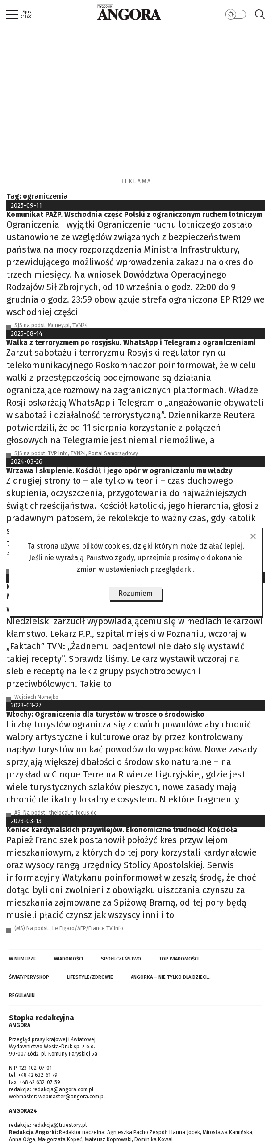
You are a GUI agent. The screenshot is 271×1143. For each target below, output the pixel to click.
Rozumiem (135, 593)
